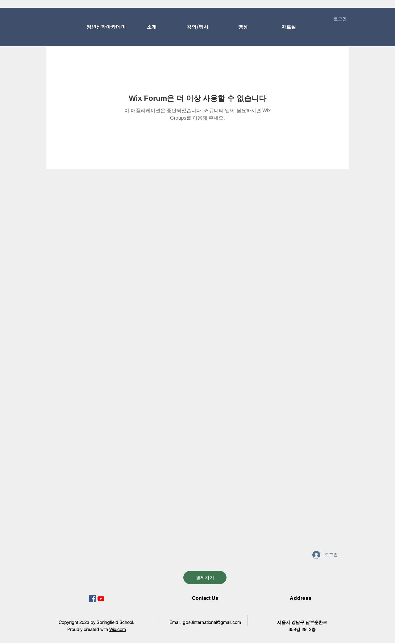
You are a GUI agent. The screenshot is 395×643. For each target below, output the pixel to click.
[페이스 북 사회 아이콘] (92, 598)
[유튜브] (101, 598)
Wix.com (117, 629)
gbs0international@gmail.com (212, 622)
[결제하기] (205, 577)
